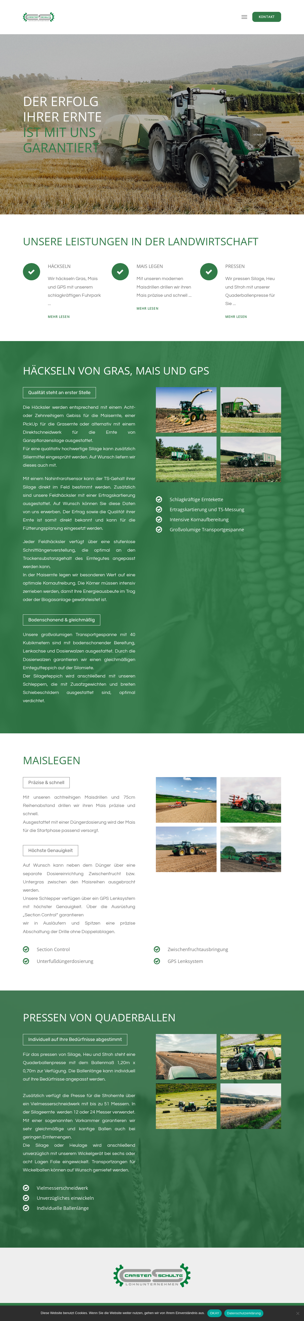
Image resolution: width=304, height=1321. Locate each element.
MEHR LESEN (59, 316)
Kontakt (267, 17)
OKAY (214, 1313)
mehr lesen (147, 308)
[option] (152, 124)
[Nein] (297, 1313)
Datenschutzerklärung (244, 1313)
